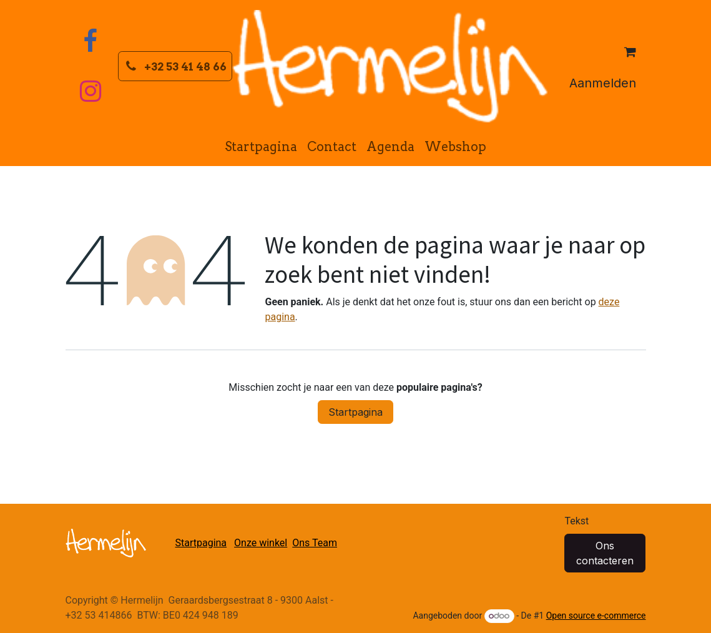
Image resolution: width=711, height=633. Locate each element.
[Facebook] (90, 41)
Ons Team (314, 543)
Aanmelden (602, 83)
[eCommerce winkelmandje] (630, 51)
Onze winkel (260, 543)
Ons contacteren (605, 553)
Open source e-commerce (596, 616)
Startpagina (355, 412)
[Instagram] (90, 91)
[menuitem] (261, 146)
